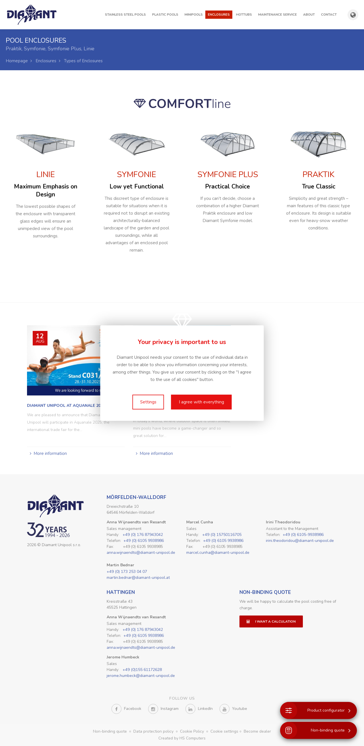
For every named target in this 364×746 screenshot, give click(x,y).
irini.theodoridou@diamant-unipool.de (300, 540)
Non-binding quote (265, 592)
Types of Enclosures (83, 61)
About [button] (309, 14)
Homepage (17, 61)
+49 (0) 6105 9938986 (143, 540)
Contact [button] (329, 14)
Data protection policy (154, 731)
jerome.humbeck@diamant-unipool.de (141, 675)
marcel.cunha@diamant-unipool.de (217, 552)
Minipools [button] (194, 14)
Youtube (233, 709)
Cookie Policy (192, 731)
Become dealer (257, 731)
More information (50, 453)
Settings (148, 402)
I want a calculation (271, 621)
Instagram (163, 709)
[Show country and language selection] (353, 14)
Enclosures (46, 61)
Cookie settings (224, 731)
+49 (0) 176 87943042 (143, 534)
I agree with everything (201, 402)
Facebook (126, 709)
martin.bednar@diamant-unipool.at (138, 577)
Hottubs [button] (244, 14)
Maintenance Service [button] (277, 14)
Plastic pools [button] (165, 14)
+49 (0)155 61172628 (142, 669)
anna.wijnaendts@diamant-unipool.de (141, 552)
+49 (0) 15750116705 (221, 534)
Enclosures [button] (219, 14)
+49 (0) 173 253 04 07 (127, 571)
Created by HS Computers (182, 738)
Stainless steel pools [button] (125, 14)
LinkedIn (199, 709)
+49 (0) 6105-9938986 (303, 534)
